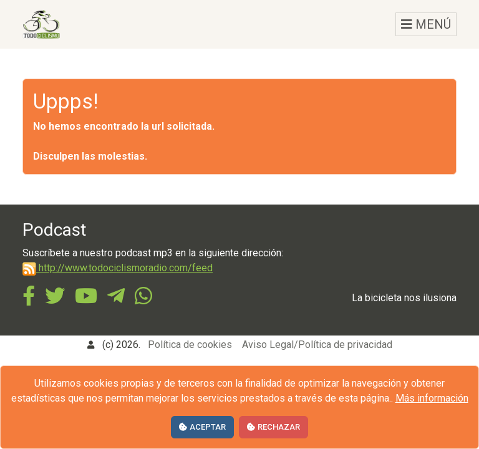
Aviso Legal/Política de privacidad (317, 344)
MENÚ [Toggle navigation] (426, 24)
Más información (431, 398)
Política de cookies (190, 344)
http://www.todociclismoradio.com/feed (117, 268)
